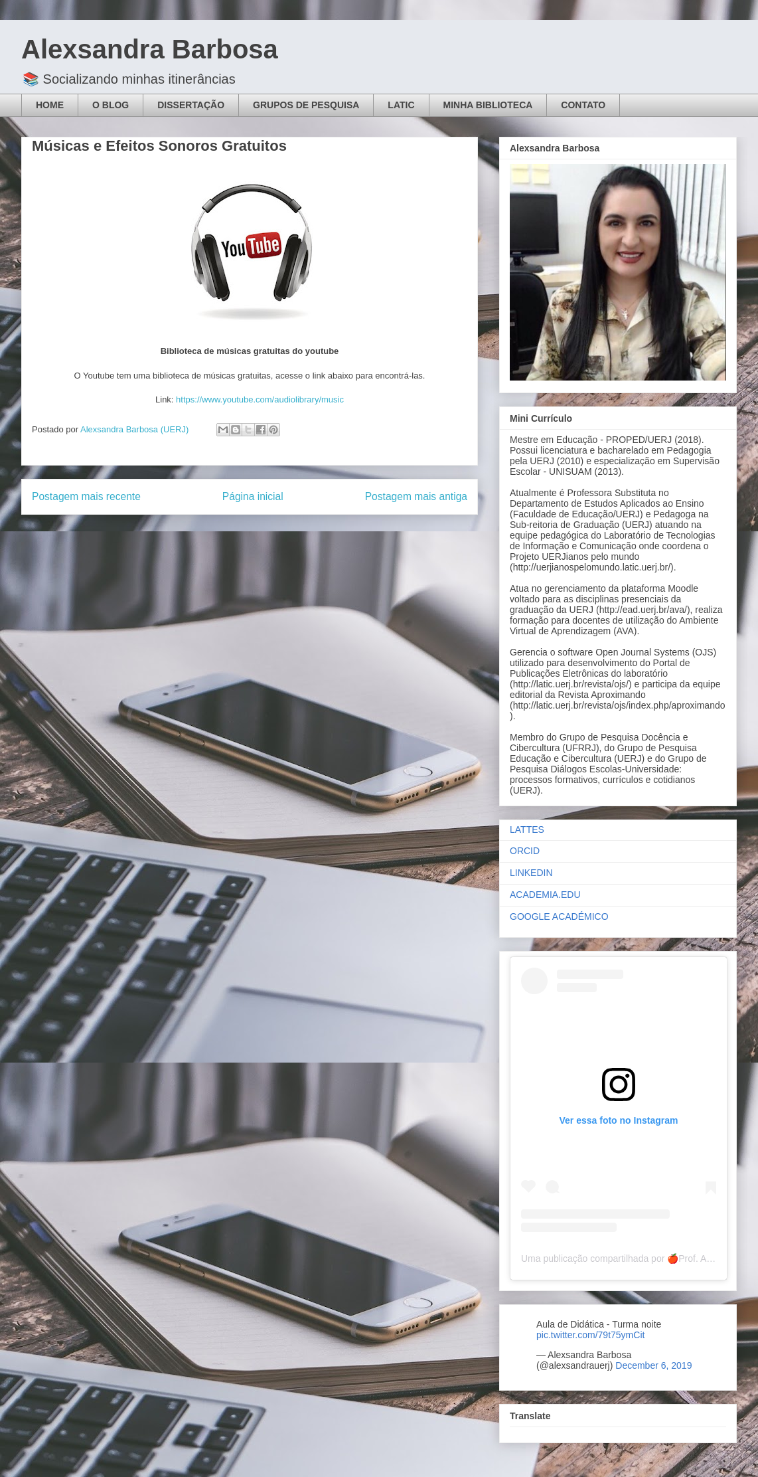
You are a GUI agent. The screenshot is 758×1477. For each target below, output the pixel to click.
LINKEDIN (531, 872)
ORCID (525, 850)
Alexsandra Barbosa (149, 49)
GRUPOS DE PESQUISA (306, 105)
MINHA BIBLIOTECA (488, 105)
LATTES (527, 829)
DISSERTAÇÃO (190, 105)
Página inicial (252, 496)
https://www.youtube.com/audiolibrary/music (260, 399)
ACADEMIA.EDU (545, 894)
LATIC (401, 105)
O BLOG (110, 105)
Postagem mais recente (86, 496)
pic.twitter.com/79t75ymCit (590, 1335)
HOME (50, 105)
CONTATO (583, 105)
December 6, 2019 (653, 1365)
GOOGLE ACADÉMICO (559, 916)
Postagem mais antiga (416, 496)
